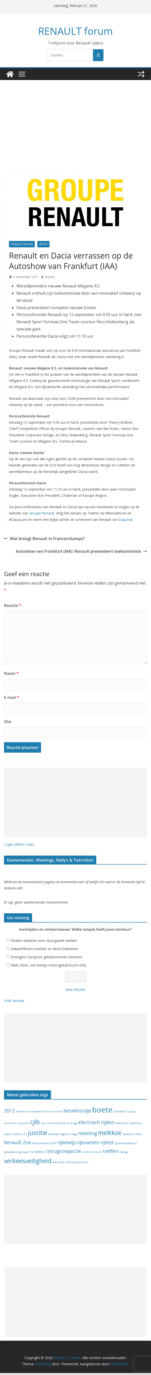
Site (7, 723)
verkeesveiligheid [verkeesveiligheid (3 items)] (27, 1163)
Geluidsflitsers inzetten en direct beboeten (44, 950)
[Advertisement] (75, 132)
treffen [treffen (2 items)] (110, 1153)
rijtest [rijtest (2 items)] (107, 1144)
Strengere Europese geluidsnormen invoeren (46, 959)
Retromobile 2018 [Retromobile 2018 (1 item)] (44, 1145)
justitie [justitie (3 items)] (37, 1135)
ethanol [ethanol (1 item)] (18, 1136)
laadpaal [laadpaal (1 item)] (53, 1136)
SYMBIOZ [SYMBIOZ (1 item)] (40, 1154)
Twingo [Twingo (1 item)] (123, 1154)
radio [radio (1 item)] (138, 1136)
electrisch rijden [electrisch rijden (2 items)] (96, 1124)
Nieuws (50, 277)
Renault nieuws (22, 244)
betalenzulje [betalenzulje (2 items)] (77, 1112)
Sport (43, 244)
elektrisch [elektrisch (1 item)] (121, 1125)
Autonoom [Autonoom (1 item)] (23, 1113)
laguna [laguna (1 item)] (64, 1136)
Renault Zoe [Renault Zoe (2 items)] (17, 1144)
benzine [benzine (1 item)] (56, 1113)
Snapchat (125, 520)
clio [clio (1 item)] (43, 1125)
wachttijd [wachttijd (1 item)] (58, 1164)
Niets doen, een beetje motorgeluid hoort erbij (48, 967)
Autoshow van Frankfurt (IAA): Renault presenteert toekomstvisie (87, 552)
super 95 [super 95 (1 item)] (27, 1154)
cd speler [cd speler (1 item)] (23, 1125)
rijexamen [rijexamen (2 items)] (88, 1144)
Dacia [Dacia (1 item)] (65, 1125)
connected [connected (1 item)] (54, 1125)
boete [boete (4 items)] (102, 1112)
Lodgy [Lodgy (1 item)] (73, 1136)
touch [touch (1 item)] (98, 1154)
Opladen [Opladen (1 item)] (128, 1136)
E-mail (11, 698)
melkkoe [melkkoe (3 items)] (109, 1135)
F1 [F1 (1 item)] (25, 1136)
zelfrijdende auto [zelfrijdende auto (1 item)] (77, 1164)
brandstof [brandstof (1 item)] (119, 1113)
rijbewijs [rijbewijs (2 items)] (66, 1144)
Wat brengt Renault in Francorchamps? (41, 539)
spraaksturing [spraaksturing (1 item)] (12, 1154)
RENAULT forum (76, 31)
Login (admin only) (19, 845)
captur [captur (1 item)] (131, 1113)
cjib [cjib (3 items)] (35, 1124)
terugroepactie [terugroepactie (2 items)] (64, 1153)
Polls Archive (14, 1002)
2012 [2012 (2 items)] (9, 1112)
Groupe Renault (41, 514)
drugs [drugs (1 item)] (73, 1125)
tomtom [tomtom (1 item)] (87, 1154)
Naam (10, 674)
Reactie (12, 606)
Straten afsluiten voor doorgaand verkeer (44, 942)
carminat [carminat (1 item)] (10, 1125)
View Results (75, 991)
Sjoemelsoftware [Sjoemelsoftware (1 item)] (126, 1145)
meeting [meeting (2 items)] (87, 1135)
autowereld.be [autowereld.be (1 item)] (40, 1113)
